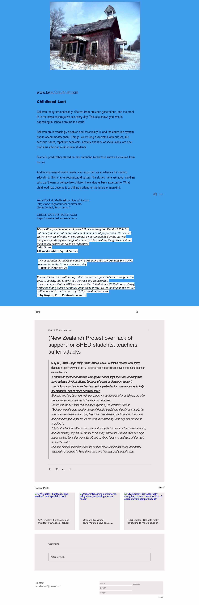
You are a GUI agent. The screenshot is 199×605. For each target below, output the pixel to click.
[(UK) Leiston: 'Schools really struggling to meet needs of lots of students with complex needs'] (144, 504)
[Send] (160, 597)
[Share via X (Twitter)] (56, 469)
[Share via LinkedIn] (63, 469)
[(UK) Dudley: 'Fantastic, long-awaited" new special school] (55, 504)
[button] (137, 312)
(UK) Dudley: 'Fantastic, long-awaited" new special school (54, 521)
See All (161, 487)
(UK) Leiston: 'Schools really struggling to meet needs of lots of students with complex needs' (143, 521)
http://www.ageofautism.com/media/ (60, 204)
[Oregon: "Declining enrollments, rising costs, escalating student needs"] (100, 504)
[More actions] (149, 330)
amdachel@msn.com (48, 586)
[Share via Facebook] (49, 469)
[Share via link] (70, 469)
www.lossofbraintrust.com (57, 92)
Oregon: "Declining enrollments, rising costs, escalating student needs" (97, 521)
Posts (37, 311)
